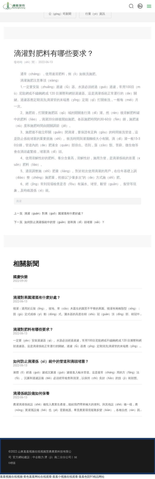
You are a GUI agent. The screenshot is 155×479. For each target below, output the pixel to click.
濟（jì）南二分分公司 (57, 457)
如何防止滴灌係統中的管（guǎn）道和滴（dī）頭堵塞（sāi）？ (64, 222)
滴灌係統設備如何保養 (31, 393)
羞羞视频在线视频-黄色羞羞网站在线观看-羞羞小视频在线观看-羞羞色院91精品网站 (52, 476)
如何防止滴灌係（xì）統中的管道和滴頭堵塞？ (51, 361)
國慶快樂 (20, 277)
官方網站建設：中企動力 (28, 457)
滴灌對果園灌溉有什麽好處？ (36, 297)
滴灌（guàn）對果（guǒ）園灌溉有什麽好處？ (54, 213)
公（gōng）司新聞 (60, 13)
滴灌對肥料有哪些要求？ (33, 329)
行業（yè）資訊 (95, 13)
